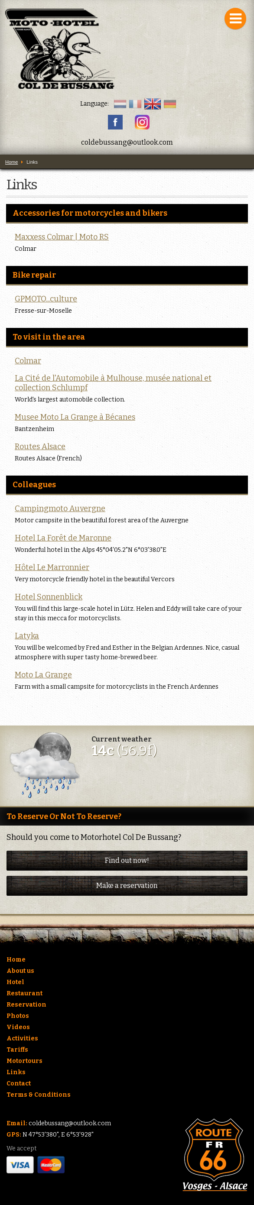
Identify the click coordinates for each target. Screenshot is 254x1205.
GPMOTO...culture (46, 299)
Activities (22, 1038)
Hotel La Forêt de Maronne (63, 538)
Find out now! (127, 860)
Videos (18, 1027)
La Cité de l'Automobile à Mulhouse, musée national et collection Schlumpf (113, 382)
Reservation (26, 1004)
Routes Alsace (40, 446)
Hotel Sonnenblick (48, 597)
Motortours (24, 1061)
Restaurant (24, 993)
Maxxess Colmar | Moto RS (62, 237)
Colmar (28, 361)
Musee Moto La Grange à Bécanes (75, 417)
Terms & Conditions (39, 1094)
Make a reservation (127, 885)
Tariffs (17, 1049)
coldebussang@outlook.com (127, 142)
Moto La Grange (43, 675)
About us (20, 971)
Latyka (27, 636)
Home (16, 959)
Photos (18, 1016)
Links (16, 1072)
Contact (19, 1083)
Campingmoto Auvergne (60, 508)
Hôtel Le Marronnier (52, 567)
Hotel (15, 982)
